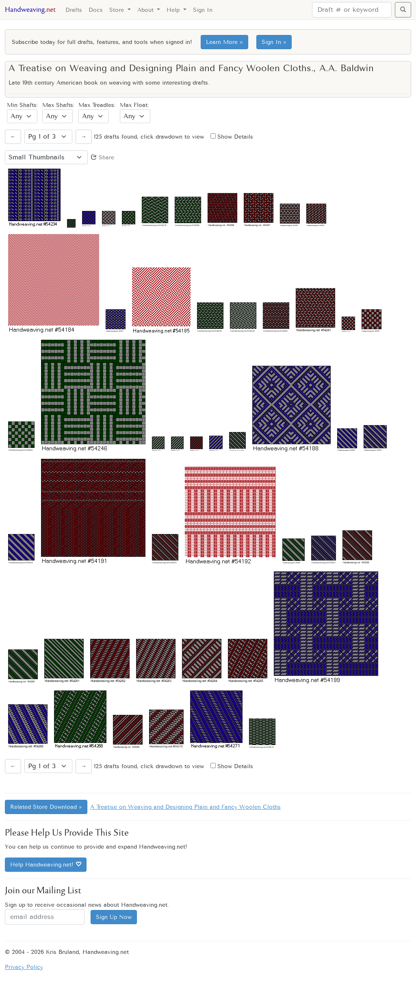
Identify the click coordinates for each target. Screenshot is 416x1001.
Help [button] (174, 10)
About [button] (146, 10)
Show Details (231, 136)
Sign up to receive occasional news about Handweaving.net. (87, 904)
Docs (96, 10)
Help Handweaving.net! (45, 864)
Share (102, 157)
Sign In (202, 10)
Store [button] (117, 10)
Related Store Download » (46, 806)
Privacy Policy (24, 967)
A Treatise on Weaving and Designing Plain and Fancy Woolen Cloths (185, 806)
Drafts (73, 10)
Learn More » (224, 42)
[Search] (352, 9)
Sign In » (274, 42)
